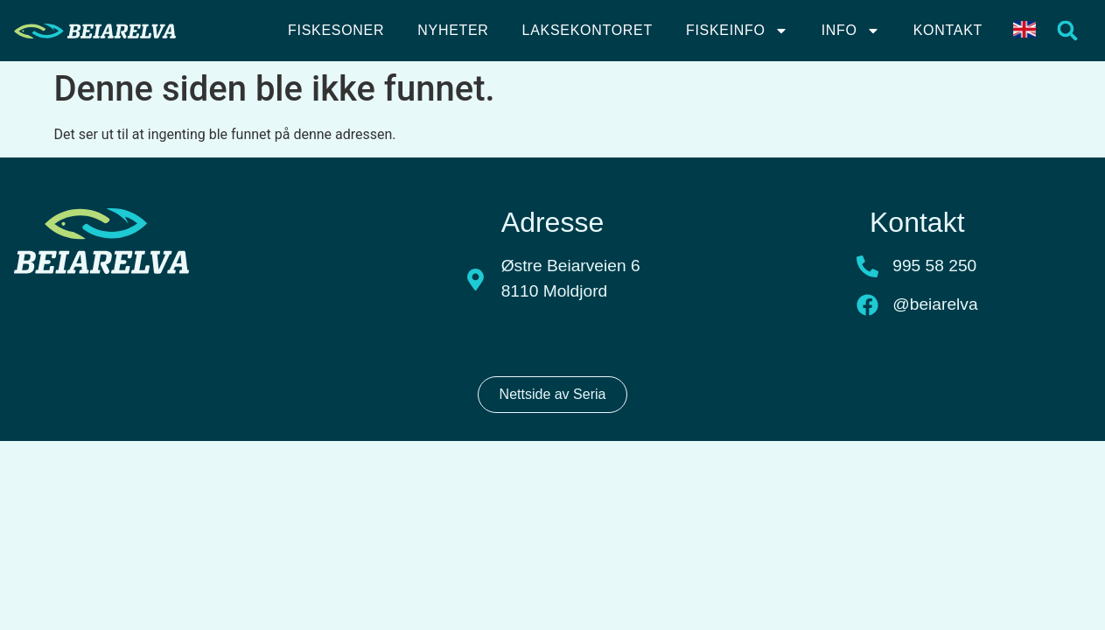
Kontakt (948, 30)
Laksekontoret (587, 30)
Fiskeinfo (737, 30)
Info (851, 30)
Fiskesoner (336, 30)
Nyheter (452, 30)
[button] (1067, 31)
